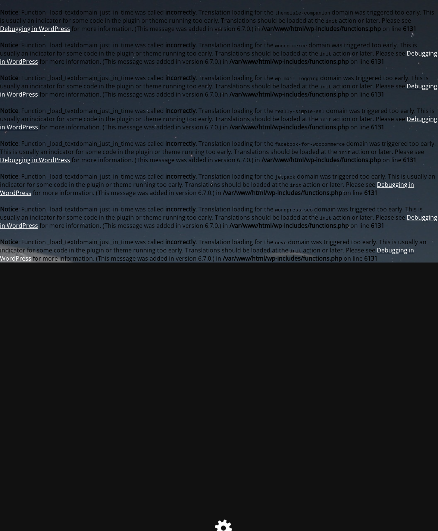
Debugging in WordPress (35, 29)
